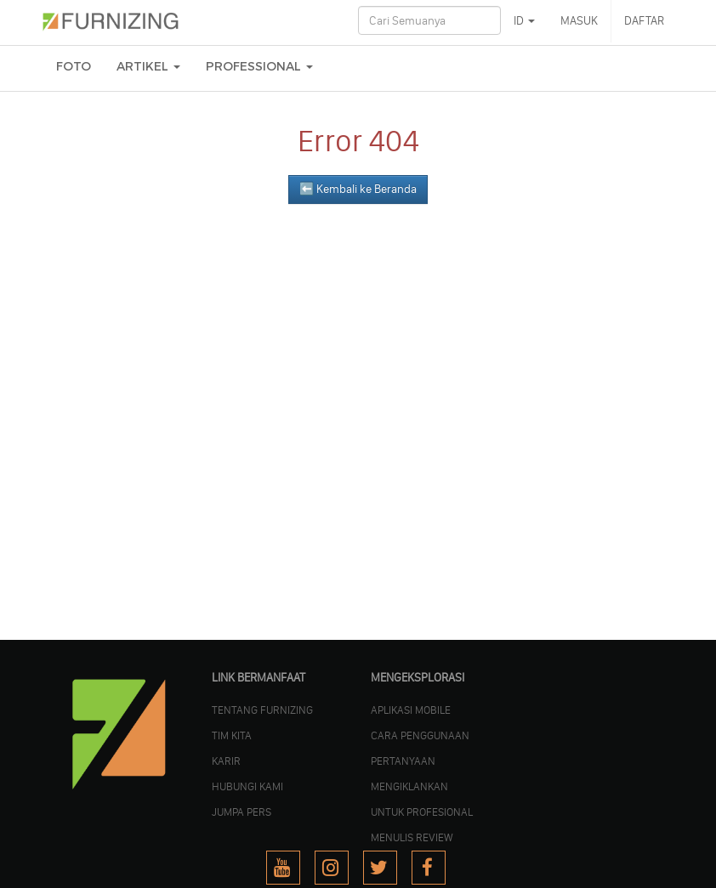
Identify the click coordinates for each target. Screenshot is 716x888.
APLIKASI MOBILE (411, 709)
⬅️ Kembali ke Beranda (358, 189)
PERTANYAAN (403, 760)
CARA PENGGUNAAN (420, 735)
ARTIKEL (148, 67)
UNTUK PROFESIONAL (422, 811)
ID (524, 21)
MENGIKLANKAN (409, 786)
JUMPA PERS (241, 811)
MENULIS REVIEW (412, 837)
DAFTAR (644, 21)
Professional (259, 67)
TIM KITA (232, 735)
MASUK (579, 21)
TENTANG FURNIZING (262, 709)
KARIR (226, 760)
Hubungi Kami (247, 786)
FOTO (73, 67)
